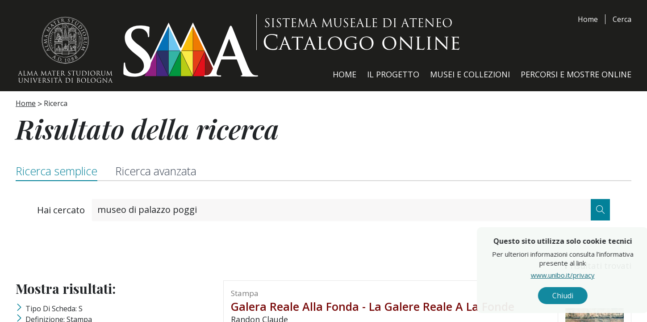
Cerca (622, 19)
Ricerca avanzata (157, 170)
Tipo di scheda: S (54, 309)
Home (588, 19)
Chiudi (594, 296)
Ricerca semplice (57, 170)
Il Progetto (393, 74)
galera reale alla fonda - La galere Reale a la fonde (372, 306)
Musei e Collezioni (470, 74)
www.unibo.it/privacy (594, 275)
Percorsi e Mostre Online (576, 74)
